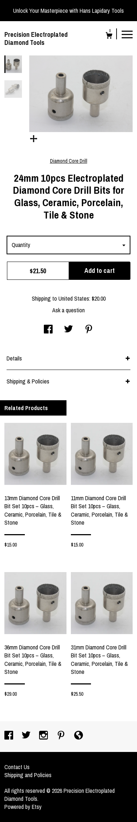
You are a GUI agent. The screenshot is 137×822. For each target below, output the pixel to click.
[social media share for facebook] (48, 330)
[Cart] (109, 36)
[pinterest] (62, 736)
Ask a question (68, 310)
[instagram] (44, 736)
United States (73, 298)
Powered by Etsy (23, 807)
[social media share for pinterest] (88, 330)
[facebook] (9, 736)
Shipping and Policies (28, 775)
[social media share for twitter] (68, 330)
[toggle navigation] (127, 33)
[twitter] (27, 736)
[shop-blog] (78, 736)
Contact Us (17, 767)
